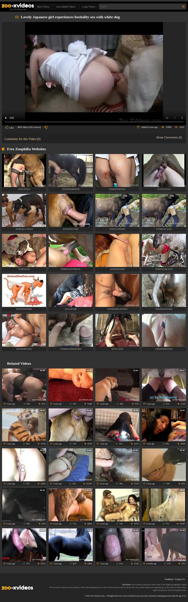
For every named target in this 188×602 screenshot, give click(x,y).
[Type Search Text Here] (142, 6)
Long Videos (88, 6)
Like (9, 127)
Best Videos (43, 6)
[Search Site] (183, 6)
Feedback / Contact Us (175, 579)
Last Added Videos (65, 6)
